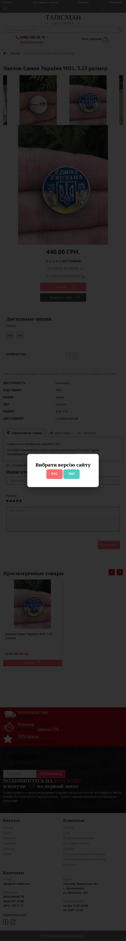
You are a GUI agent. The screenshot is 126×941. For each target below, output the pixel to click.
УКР (71, 474)
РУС (54, 474)
